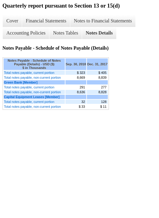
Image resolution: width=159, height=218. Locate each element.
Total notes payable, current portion (29, 72)
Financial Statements (46, 20)
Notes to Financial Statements (103, 20)
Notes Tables (65, 32)
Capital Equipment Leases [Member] (32, 97)
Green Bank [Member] (21, 82)
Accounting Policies (25, 32)
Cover (12, 20)
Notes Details (99, 32)
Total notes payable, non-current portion (32, 77)
